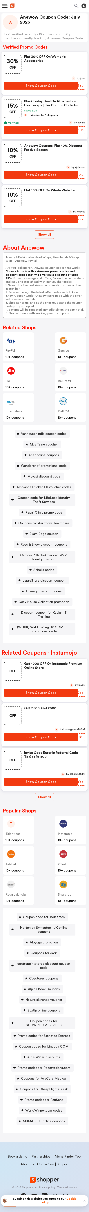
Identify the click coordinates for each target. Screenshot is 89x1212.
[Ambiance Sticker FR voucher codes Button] (42, 487)
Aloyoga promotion (44, 942)
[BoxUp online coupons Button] (42, 1010)
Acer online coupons (43, 455)
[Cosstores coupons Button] (42, 978)
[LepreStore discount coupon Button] (42, 580)
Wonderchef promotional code (44, 465)
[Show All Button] (44, 797)
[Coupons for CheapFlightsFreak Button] (42, 1089)
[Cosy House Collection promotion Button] (42, 602)
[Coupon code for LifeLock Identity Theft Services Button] (42, 500)
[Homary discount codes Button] (42, 591)
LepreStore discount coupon (43, 580)
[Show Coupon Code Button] (41, 86)
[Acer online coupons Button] (42, 455)
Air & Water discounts (43, 1057)
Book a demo (17, 1156)
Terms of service (67, 1187)
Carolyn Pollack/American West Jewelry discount (43, 557)
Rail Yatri (64, 381)
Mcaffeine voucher (44, 444)
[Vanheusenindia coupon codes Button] (42, 434)
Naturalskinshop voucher (43, 999)
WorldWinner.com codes (43, 1110)
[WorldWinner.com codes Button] (42, 1110)
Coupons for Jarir (44, 953)
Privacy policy (47, 1187)
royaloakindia (16, 894)
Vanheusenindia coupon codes (43, 433)
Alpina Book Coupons (44, 989)
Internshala (14, 411)
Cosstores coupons (43, 978)
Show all (44, 797)
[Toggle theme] (83, 5)
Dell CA (64, 411)
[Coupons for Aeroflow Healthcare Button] (42, 523)
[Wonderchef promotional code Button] (42, 466)
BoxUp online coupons (43, 1010)
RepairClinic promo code (43, 512)
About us (27, 1164)
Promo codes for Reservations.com (43, 1067)
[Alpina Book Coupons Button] (42, 989)
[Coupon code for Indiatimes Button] (42, 917)
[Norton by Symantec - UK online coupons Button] (42, 930)
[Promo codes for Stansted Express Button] (42, 1036)
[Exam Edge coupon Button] (42, 534)
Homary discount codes (44, 591)
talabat (11, 864)
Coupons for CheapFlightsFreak (44, 1089)
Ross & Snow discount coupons (44, 544)
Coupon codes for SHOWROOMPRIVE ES (44, 1023)
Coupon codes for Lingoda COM (43, 1046)
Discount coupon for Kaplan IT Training (44, 614)
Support (63, 1164)
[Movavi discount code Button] (42, 476)
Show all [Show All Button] (44, 234)
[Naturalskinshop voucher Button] (42, 1000)
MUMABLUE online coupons (44, 1121)
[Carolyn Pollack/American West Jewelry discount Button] (42, 557)
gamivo (63, 350)
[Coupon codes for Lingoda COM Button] (42, 1046)
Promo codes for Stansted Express (44, 1035)
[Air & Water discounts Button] (42, 1057)
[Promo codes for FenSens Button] (42, 1100)
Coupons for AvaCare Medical (43, 1078)
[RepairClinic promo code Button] (42, 512)
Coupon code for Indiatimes (44, 917)
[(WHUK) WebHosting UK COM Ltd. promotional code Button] (42, 629)
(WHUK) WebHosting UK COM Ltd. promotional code (43, 629)
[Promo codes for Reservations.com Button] (42, 1068)
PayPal (10, 350)
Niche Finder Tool (68, 1156)
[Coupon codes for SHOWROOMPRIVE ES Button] (42, 1023)
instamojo (65, 833)
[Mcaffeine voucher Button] (42, 444)
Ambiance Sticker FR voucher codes (44, 487)
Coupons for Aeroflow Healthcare (43, 523)
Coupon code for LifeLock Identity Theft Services (44, 499)
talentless (13, 833)
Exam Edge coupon (44, 533)
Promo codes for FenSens (43, 1099)
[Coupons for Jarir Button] (42, 953)
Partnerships (41, 1156)
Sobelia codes (43, 570)
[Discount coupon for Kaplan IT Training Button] (42, 614)
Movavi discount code (43, 476)
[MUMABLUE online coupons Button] (42, 1121)
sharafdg (64, 894)
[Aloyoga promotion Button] (42, 942)
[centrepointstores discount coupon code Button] (42, 966)
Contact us (45, 1164)
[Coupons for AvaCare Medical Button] (42, 1078)
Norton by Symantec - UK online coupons (44, 929)
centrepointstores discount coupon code (43, 965)
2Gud (62, 864)
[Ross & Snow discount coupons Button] (42, 544)
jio (8, 381)
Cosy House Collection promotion (44, 602)
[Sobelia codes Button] (42, 570)
